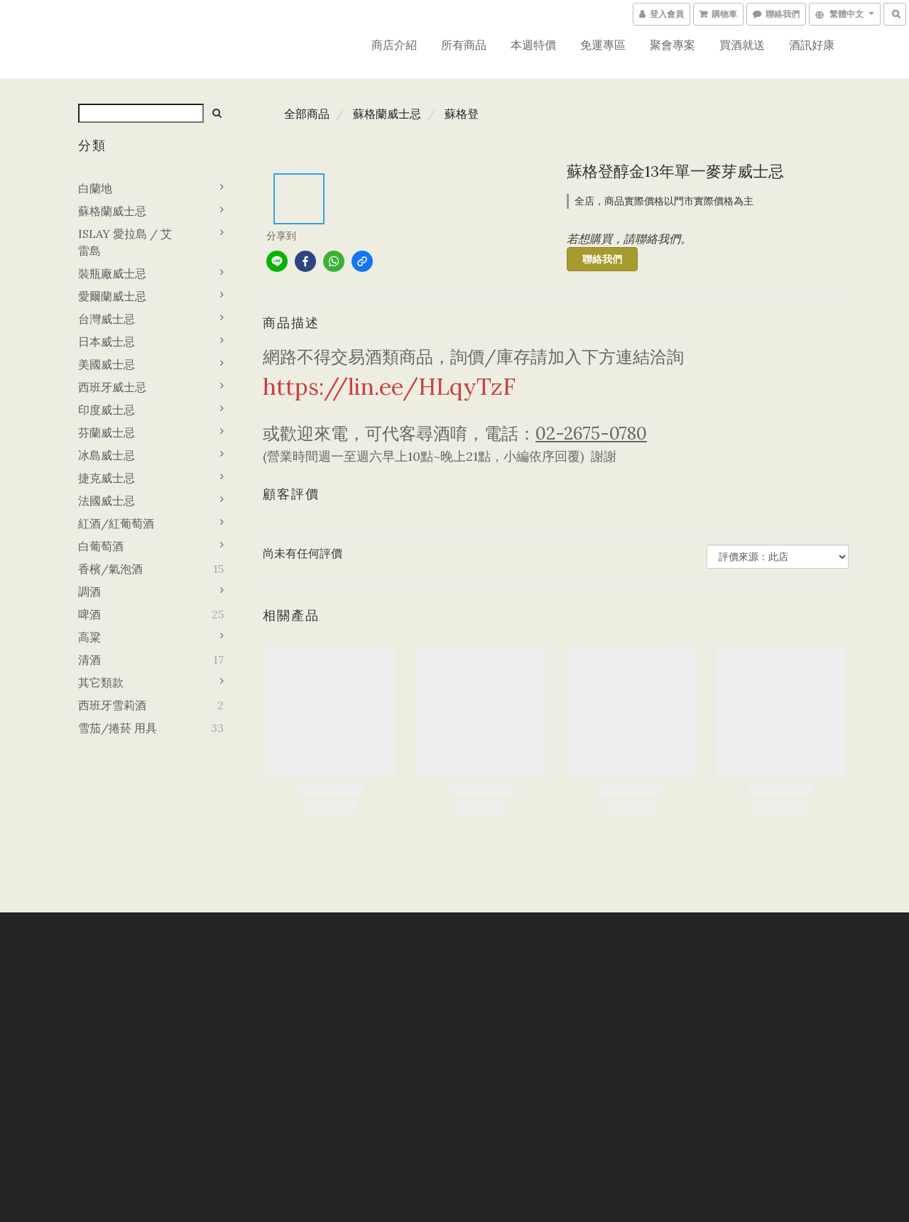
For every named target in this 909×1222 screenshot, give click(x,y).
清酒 (89, 660)
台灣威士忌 (106, 319)
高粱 (89, 637)
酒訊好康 (811, 45)
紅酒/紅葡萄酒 (116, 523)
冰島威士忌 (106, 455)
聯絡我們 (602, 259)
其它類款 (101, 682)
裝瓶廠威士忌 (112, 273)
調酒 (89, 591)
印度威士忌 (106, 410)
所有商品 (463, 45)
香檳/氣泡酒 (110, 569)
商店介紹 (394, 45)
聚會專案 (672, 45)
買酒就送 (742, 45)
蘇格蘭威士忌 (112, 211)
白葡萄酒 (101, 546)
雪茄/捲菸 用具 (117, 728)
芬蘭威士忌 (106, 432)
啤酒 (89, 614)
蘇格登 (462, 114)
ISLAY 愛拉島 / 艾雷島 (125, 242)
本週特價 (533, 45)
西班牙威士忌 (112, 387)
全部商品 (307, 114)
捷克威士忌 (106, 478)
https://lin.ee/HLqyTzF (389, 386)
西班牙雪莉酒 (112, 705)
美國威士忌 (106, 364)
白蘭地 (95, 188)
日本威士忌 (106, 341)
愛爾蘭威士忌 (112, 296)
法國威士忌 (106, 500)
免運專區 (603, 45)
